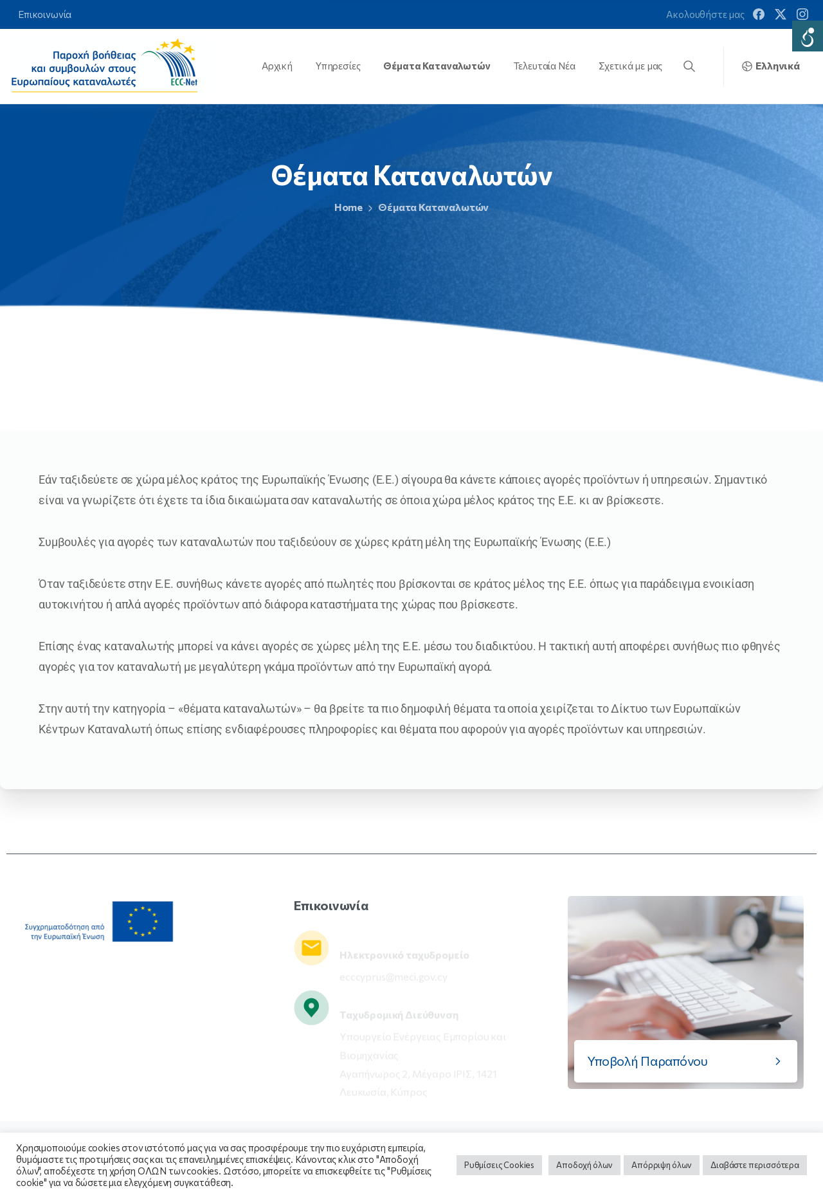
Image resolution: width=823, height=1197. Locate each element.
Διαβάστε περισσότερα (754, 1165)
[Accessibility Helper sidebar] (807, 36)
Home (337, 207)
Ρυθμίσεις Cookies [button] (499, 1165)
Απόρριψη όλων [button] (661, 1165)
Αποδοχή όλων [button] (584, 1165)
